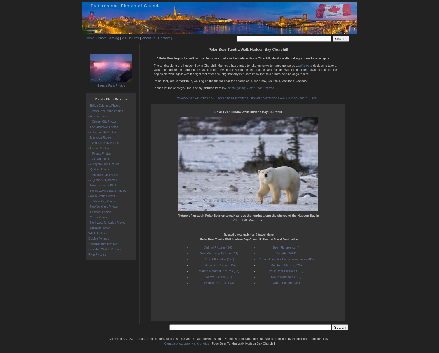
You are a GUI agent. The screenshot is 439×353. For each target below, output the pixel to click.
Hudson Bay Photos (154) (219, 265)
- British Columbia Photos (104, 105)
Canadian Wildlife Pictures (104, 249)
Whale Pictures (97, 233)
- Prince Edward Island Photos (107, 190)
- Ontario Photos (98, 148)
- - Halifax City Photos (102, 201)
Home (90, 38)
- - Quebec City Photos (102, 180)
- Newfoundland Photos (103, 206)
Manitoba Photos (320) (286, 265)
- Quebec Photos (98, 169)
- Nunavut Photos (99, 228)
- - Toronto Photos (99, 153)
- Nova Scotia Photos (101, 196)
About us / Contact (156, 38)
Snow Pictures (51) (219, 277)
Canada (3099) (286, 253)
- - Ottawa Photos (99, 158)
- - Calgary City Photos (102, 121)
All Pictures (130, 38)
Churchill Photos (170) (219, 259)
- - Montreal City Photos (103, 174)
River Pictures (97, 254)
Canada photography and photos (186, 343)
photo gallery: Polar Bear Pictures (251, 88)
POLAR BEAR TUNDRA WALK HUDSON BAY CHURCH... (285, 98)
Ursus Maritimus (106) (286, 277)
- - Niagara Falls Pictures (103, 164)
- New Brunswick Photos (103, 185)
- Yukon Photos (98, 217)
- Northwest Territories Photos (106, 222)
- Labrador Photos (99, 212)
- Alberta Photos (98, 116)
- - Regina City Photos (102, 132)
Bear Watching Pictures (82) (219, 253)
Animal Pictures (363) (218, 247)
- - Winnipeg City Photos (103, 142)
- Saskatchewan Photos (103, 126)
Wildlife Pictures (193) (219, 282)
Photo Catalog (108, 38)
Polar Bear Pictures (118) (286, 271)
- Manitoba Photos (99, 137)
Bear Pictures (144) (286, 247)
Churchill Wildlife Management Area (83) (286, 259)
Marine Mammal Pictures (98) (219, 271)
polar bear (305, 65)
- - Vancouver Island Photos (105, 111)
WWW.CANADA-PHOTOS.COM (196, 98)
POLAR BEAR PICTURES (233, 98)
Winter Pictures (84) (286, 282)
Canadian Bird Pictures (102, 244)
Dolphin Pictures (98, 238)
